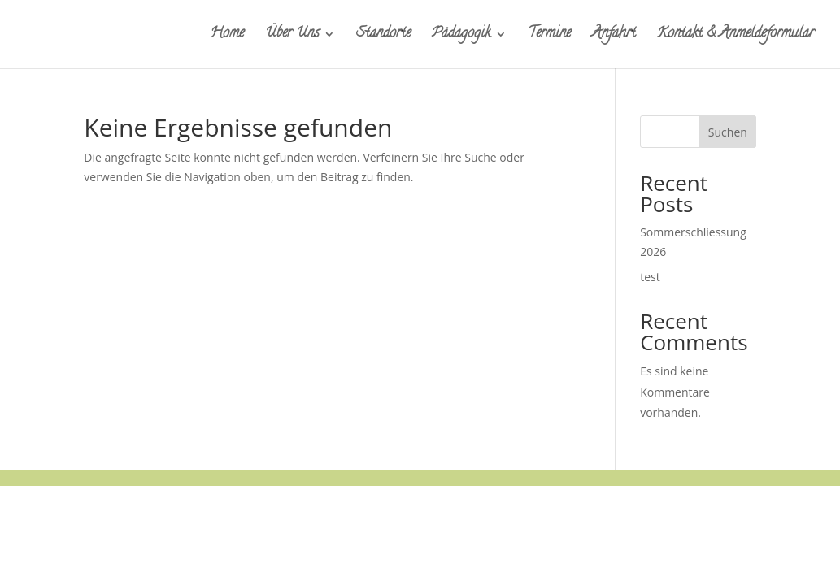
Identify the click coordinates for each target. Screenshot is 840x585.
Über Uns (292, 37)
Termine (549, 37)
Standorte (383, 37)
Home (227, 37)
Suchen (727, 132)
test (650, 276)
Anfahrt (614, 37)
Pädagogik (461, 37)
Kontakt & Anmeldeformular (735, 37)
